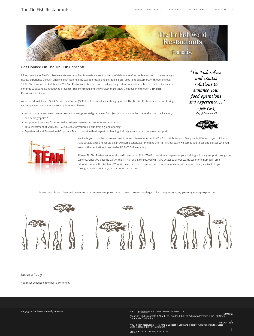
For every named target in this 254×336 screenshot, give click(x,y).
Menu (132, 311)
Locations (143, 311)
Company (228, 313)
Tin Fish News (218, 315)
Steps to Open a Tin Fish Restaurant (147, 326)
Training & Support (166, 324)
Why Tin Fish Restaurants (142, 324)
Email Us (142, 331)
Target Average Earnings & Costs (207, 324)
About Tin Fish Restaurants (143, 315)
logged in (41, 282)
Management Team (158, 331)
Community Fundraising (141, 318)
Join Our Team (226, 322)
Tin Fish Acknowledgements (194, 315)
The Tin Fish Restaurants (45, 9)
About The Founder (168, 315)
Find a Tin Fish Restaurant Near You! (166, 311)
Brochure (183, 324)
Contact (133, 331)
